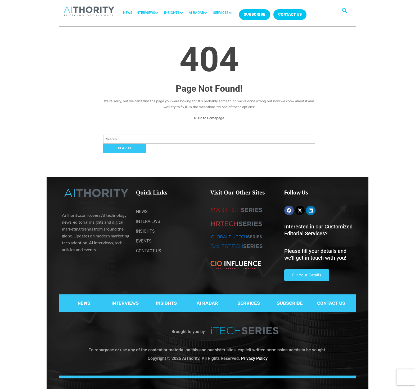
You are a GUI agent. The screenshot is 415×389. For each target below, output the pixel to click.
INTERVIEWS (148, 12)
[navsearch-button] (344, 12)
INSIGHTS (175, 12)
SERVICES (223, 12)
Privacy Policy (254, 358)
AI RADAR (199, 12)
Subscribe (254, 14)
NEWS (127, 13)
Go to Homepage (209, 118)
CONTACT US (290, 14)
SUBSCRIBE (290, 303)
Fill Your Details (306, 275)
